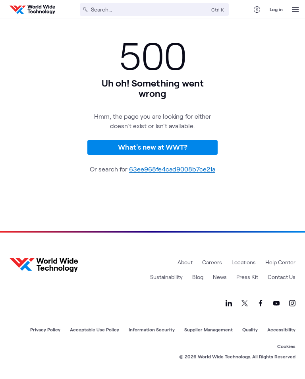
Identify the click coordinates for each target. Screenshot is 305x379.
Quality (250, 329)
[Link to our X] (244, 303)
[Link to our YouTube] (276, 303)
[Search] (149, 9)
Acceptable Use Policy (94, 329)
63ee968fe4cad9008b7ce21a (172, 169)
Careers (212, 262)
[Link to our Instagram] (292, 303)
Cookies (286, 346)
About (185, 262)
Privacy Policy (45, 329)
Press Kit (247, 276)
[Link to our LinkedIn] (229, 303)
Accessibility (281, 329)
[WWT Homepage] (32, 9)
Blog (197, 276)
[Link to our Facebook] (260, 303)
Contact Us (281, 276)
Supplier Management (208, 329)
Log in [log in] (276, 9)
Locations (244, 262)
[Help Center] (257, 9)
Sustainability (166, 276)
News (220, 276)
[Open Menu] (295, 9)
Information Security (152, 329)
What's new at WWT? (152, 146)
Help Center (280, 262)
